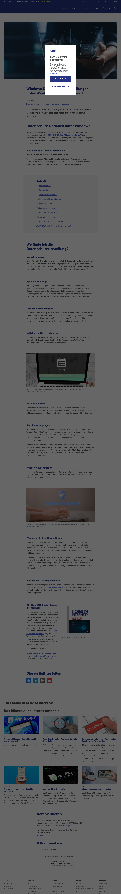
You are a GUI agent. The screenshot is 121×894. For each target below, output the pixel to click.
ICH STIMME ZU (60, 79)
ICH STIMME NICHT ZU (60, 87)
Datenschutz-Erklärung (58, 72)
